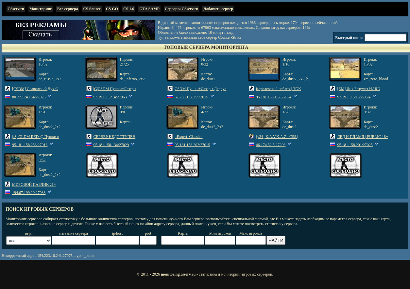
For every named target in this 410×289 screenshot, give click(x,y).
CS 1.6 (128, 9)
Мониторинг (40, 9)
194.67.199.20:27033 (28, 192)
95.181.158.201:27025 (354, 145)
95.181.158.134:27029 (111, 145)
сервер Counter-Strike (224, 37)
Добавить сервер (218, 9)
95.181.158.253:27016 (29, 145)
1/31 (42, 112)
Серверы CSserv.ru (181, 9)
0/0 (122, 112)
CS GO (112, 9)
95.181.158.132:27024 (273, 97)
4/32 (204, 112)
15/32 (368, 64)
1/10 (285, 64)
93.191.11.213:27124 (353, 97)
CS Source (91, 9)
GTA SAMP (149, 9)
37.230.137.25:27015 (191, 97)
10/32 (43, 64)
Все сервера (67, 9)
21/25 (124, 64)
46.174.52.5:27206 (270, 145)
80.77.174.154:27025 (28, 97)
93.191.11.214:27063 (110, 97)
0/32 (204, 64)
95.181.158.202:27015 (192, 145)
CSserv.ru (16, 9)
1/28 (285, 112)
